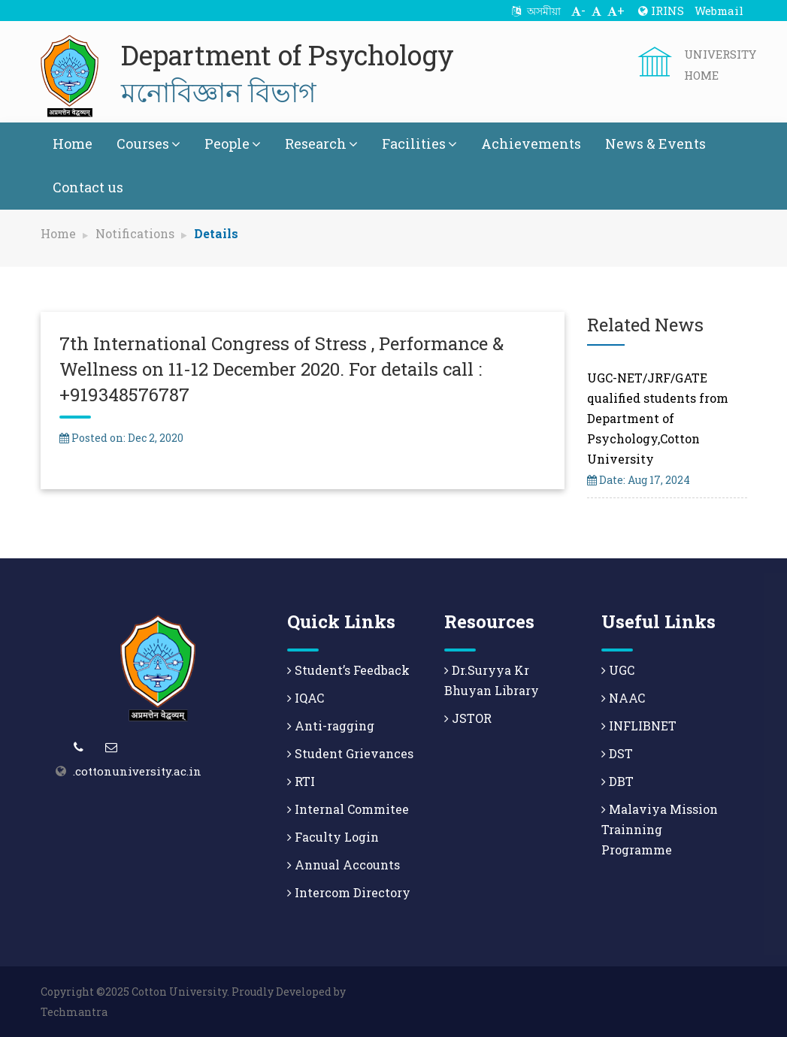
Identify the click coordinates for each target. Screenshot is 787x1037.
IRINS (661, 10)
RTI (301, 781)
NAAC (623, 698)
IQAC (305, 698)
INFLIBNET (639, 725)
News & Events (655, 144)
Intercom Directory (348, 892)
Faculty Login (333, 837)
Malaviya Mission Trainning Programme (659, 829)
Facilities (419, 144)
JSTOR (468, 718)
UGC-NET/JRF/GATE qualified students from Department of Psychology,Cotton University (657, 418)
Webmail (719, 10)
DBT (617, 781)
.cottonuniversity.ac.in (137, 771)
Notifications (134, 233)
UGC (617, 670)
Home (72, 144)
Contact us (88, 187)
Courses (148, 144)
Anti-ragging (330, 725)
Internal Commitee (348, 809)
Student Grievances (350, 753)
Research (321, 144)
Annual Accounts (343, 864)
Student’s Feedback (348, 670)
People (232, 144)
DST (617, 753)
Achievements (531, 144)
